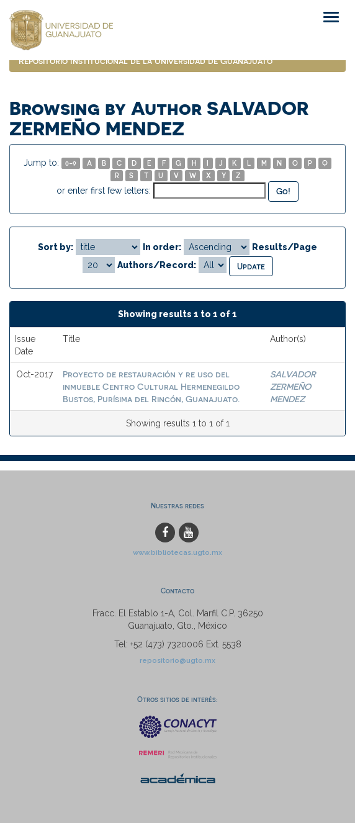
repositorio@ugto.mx (177, 660)
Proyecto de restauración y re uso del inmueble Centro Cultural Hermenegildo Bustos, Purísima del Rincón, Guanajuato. (151, 386)
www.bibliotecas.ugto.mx (177, 552)
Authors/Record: (156, 265)
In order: (162, 247)
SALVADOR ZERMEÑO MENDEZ (293, 386)
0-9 (70, 163)
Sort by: (55, 247)
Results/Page (284, 247)
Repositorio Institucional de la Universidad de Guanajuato (145, 60)
